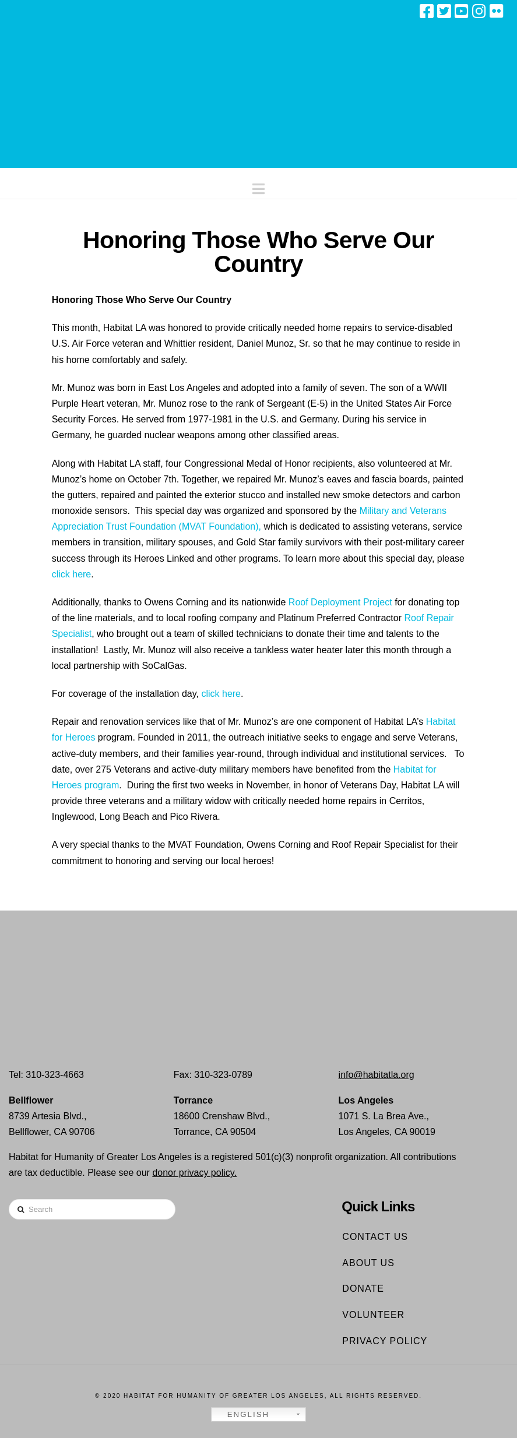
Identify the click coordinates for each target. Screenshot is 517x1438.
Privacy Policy (384, 1341)
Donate (363, 1289)
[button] (258, 186)
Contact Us (375, 1237)
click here (72, 574)
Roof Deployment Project (340, 602)
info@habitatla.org (376, 1075)
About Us (368, 1263)
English (241, 1414)
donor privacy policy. (194, 1173)
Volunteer (373, 1315)
